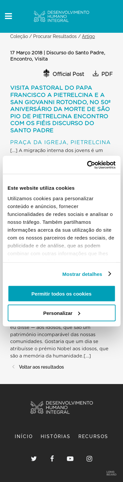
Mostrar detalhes (82, 274)
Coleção (19, 36)
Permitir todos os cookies (61, 294)
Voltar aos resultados (37, 367)
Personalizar (61, 313)
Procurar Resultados (55, 36)
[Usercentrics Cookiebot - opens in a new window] (87, 165)
